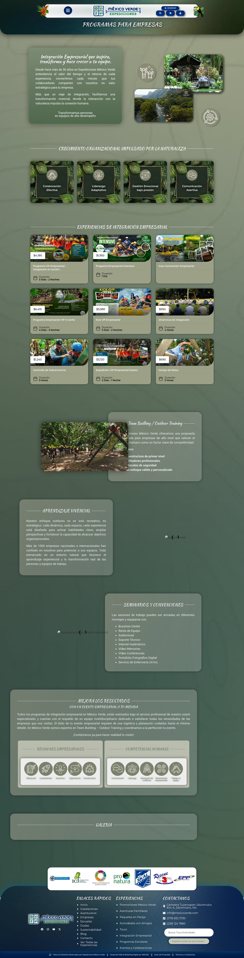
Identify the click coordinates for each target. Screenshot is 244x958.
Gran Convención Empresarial (176, 266)
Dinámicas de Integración (173, 319)
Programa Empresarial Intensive (115, 266)
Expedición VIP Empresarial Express (117, 370)
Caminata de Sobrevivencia (49, 370)
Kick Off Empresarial (108, 319)
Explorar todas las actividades (188, 941)
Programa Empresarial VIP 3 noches (54, 319)
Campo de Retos (168, 370)
